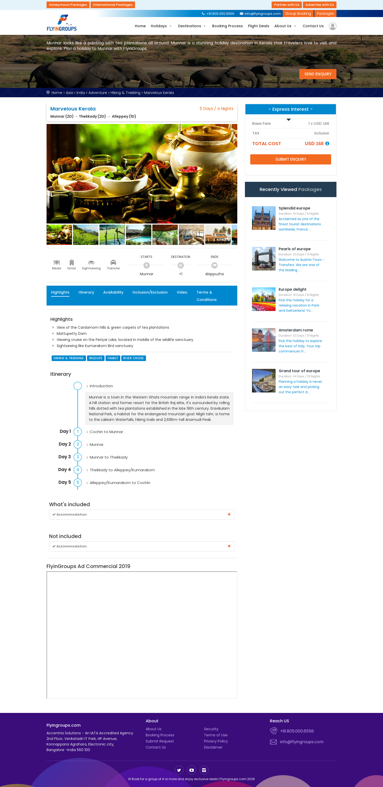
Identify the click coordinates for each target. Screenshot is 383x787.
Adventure (98, 92)
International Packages (112, 4)
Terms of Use (216, 735)
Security (211, 728)
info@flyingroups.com (260, 13)
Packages (325, 13)
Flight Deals (258, 26)
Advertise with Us (319, 4)
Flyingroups (63, 23)
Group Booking (298, 13)
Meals (56, 268)
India (81, 92)
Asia (69, 92)
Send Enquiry (317, 74)
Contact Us (313, 26)
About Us (286, 26)
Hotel (71, 268)
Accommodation (141, 514)
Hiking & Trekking (125, 92)
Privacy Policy (216, 741)
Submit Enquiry (290, 159)
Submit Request (160, 741)
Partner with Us (286, 4)
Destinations (192, 26)
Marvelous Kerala (159, 92)
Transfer (113, 268)
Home (140, 26)
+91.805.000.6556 (217, 13)
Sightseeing (91, 268)
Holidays (162, 26)
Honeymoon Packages (68, 4)
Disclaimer (213, 747)
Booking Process (227, 26)
